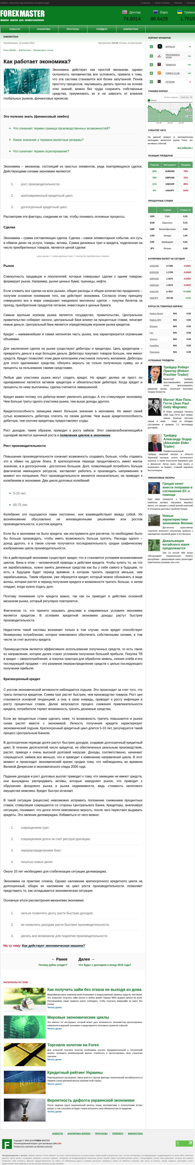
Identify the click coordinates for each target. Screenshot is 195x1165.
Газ (151, 333)
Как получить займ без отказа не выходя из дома (94, 989)
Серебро (154, 345)
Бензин (154, 326)
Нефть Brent (156, 313)
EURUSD (154, 272)
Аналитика (43, 29)
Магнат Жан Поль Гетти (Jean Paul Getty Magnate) (177, 403)
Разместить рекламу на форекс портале (33, 1146)
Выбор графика (171, 97)
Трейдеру (102, 29)
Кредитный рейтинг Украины (75, 1072)
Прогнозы (72, 29)
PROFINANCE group (173, 56)
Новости (14, 29)
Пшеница (155, 352)
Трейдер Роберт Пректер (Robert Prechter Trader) (176, 370)
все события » (185, 148)
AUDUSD (154, 266)
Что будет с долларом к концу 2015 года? (105, 962)
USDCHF (154, 291)
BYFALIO (170, 46)
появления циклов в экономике (85, 435)
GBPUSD (154, 279)
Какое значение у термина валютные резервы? (48, 139)
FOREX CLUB (173, 73)
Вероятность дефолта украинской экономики (90, 1100)
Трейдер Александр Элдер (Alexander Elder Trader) (177, 441)
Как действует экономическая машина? (53, 945)
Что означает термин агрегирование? (41, 151)
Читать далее (54, 1007)
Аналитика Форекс (79, 1133)
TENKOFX (171, 65)
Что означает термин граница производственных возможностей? (61, 128)
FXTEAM (170, 82)
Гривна (189, 12)
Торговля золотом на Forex (73, 1045)
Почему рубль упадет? (53, 962)
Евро (164, 12)
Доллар (135, 12)
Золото (153, 339)
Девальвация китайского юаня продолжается (176, 544)
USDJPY (154, 298)
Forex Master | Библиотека (22, 16)
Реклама (178, 3)
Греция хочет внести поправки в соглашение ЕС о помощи (178, 489)
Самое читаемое (162, 3)
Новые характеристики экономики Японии (178, 519)
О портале (145, 3)
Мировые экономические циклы (78, 1017)
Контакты (191, 3)
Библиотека (130, 29)
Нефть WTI (155, 320)
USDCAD (154, 285)
